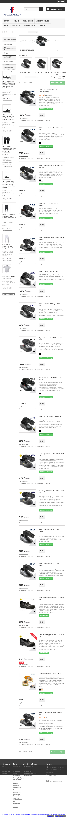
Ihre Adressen (27, 771)
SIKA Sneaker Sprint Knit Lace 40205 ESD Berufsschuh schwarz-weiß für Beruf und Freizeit (9, 134)
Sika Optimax (6, 362)
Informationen (9, 64)
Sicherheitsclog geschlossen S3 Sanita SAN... (51, 598)
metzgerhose (6, 405)
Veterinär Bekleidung (8, 368)
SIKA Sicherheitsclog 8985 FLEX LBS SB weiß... (51, 166)
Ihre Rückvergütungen (30, 769)
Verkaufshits (16, 771)
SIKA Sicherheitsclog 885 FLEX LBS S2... (51, 129)
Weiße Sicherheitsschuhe (8, 386)
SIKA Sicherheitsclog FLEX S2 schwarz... (49, 530)
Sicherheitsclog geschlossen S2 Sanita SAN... (51, 636)
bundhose (6, 400)
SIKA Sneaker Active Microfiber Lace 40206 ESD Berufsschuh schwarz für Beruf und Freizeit (9, 234)
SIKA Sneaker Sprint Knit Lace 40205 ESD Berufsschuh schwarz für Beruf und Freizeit (9, 166)
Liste (64, 77)
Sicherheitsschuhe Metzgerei (8, 377)
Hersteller (7, 85)
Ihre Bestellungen (28, 766)
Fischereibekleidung (8, 357)
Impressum (8, 74)
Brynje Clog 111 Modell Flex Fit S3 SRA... (50, 378)
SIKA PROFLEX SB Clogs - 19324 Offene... (50, 305)
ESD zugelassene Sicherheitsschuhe (18, 803)
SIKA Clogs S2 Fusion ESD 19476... (50, 416)
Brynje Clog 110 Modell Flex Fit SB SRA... (50, 339)
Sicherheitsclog (7, 355)
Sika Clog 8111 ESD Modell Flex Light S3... (51, 455)
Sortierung (21, 77)
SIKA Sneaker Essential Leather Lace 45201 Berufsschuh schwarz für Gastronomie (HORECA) (9, 199)
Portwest (7, 105)
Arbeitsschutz (42, 21)
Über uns (43, 26)
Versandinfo (29, 26)
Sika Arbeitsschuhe (8, 370)
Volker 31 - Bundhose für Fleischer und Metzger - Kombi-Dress (9, 295)
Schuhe (16, 21)
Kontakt (15, 773)
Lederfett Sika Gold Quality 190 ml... (50, 673)
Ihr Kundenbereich (31, 764)
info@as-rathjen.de (57, 781)
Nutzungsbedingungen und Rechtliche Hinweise (19, 779)
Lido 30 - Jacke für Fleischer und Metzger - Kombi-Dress (9, 325)
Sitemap (15, 807)
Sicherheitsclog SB (8, 46)
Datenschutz (8, 79)
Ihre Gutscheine (28, 775)
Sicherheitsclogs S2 (8, 51)
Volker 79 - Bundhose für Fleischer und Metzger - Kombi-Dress (9, 265)
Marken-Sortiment (12, 26)
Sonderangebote (17, 766)
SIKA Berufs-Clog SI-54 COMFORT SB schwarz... (51, 238)
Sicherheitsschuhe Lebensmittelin (8, 373)
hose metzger (7, 395)
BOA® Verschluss (8, 390)
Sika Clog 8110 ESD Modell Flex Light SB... (51, 492)
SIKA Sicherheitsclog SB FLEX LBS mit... (50, 713)
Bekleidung (28, 21)
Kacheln (59, 77)
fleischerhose (7, 403)
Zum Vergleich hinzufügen (44, 120)
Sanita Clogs (6, 365)
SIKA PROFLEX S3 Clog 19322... (50, 271)
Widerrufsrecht (9, 76)
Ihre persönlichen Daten (30, 773)
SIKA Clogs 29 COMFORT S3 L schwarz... (49, 204)
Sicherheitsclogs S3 (8, 56)
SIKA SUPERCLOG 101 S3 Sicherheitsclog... (48, 91)
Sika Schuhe (6, 381)
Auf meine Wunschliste (27, 120)
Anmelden (61, 1)
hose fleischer (7, 397)
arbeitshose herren (8, 408)
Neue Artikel (8, 116)
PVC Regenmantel (8, 392)
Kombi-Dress (8, 94)
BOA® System (7, 383)
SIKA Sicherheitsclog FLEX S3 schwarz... (49, 564)
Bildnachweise (17, 792)
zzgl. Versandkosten (7, 149)
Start (6, 21)
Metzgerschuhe (7, 360)
